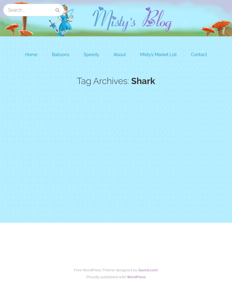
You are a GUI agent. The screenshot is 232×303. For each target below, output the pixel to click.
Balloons (60, 54)
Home (31, 54)
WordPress (136, 277)
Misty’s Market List (158, 54)
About (120, 54)
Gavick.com (148, 270)
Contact (199, 54)
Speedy (91, 54)
